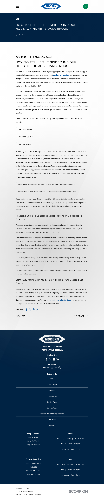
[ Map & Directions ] (33, 444)
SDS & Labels (52, 384)
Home (52, 379)
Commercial (52, 396)
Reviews (52, 425)
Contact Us (52, 419)
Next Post (81, 316)
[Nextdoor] (57, 359)
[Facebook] (46, 359)
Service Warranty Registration (52, 413)
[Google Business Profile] (54, 359)
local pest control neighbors (59, 300)
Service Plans (52, 402)
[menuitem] (18, 494)
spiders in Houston (61, 75)
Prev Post (23, 316)
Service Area (52, 408)
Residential (52, 390)
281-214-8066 (52, 350)
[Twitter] (50, 359)
